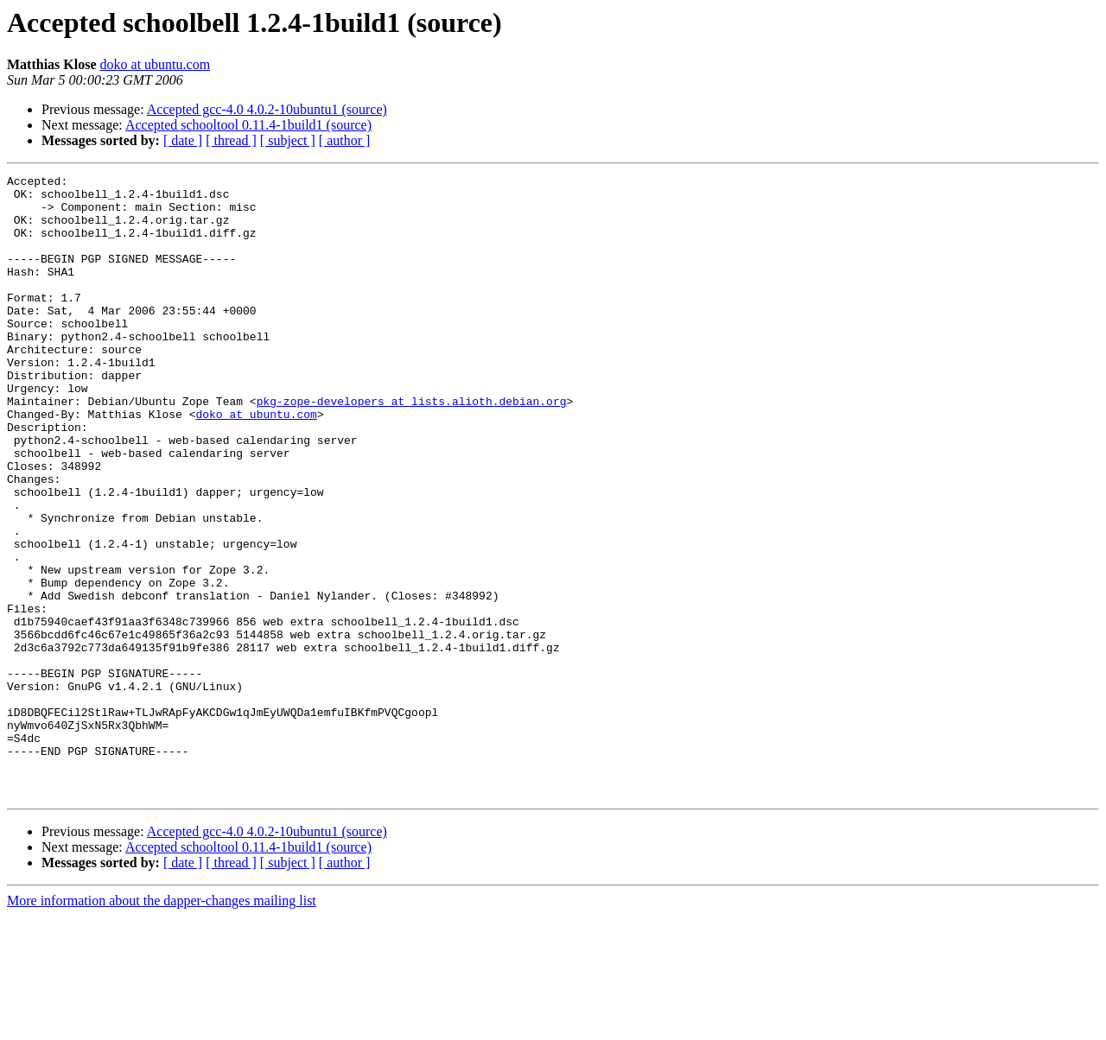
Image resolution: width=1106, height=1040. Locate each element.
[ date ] (182, 140)
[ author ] (345, 140)
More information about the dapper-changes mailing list (161, 1025)
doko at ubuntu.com (155, 64)
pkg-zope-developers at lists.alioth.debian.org (412, 447)
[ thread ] (231, 140)
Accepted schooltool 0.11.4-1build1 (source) (248, 124)
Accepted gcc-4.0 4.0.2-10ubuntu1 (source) (267, 109)
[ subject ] (287, 140)
